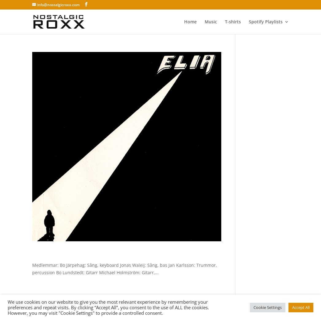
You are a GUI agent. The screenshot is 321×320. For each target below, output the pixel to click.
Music (211, 22)
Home (190, 22)
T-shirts (233, 22)
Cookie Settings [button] (267, 307)
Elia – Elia (49, 254)
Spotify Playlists (266, 22)
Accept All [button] (301, 307)
